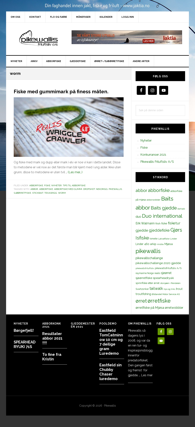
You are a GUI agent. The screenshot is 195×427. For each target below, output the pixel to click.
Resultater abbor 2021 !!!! (52, 338)
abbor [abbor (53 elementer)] (141, 190)
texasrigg (50, 199)
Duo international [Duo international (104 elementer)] (162, 216)
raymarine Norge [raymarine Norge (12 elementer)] (145, 273)
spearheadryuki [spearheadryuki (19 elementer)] (163, 278)
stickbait (37, 199)
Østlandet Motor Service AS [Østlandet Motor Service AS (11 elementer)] (166, 294)
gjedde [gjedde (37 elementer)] (142, 230)
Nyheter (56, 192)
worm (62, 199)
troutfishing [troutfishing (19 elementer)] (143, 294)
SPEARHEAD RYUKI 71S (25, 344)
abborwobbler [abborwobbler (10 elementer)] (153, 199)
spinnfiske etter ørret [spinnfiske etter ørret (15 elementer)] (147, 282)
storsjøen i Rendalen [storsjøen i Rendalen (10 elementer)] (170, 283)
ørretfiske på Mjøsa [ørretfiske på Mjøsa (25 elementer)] (150, 307)
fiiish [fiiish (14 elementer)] (158, 223)
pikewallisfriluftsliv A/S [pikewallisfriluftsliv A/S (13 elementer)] (168, 268)
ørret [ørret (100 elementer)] (141, 301)
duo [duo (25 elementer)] (138, 216)
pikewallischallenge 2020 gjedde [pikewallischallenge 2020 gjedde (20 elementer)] (158, 263)
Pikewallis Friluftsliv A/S (157, 162)
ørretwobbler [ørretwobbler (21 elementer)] (174, 307)
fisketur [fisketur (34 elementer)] (174, 223)
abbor (34, 196)
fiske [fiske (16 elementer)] (164, 223)
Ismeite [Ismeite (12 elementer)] (153, 238)
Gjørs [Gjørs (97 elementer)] (176, 230)
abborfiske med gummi (68, 196)
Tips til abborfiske (74, 192)
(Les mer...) (75, 179)
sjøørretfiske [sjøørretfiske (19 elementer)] (144, 278)
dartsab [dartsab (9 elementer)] (181, 209)
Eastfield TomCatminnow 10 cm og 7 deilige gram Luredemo (111, 342)
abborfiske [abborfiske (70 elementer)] (159, 190)
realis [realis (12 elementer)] (157, 273)
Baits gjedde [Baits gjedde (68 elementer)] (164, 208)
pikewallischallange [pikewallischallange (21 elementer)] (149, 258)
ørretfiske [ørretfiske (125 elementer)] (159, 301)
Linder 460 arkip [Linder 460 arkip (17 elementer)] (146, 244)
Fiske (47, 192)
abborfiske (46, 196)
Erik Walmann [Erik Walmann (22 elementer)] (145, 223)
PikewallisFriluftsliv (38, 39)
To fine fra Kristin (51, 356)
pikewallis (115, 196)
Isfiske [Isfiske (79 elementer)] (142, 238)
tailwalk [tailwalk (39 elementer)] (156, 288)
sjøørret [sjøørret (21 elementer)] (166, 273)
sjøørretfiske (22, 199)
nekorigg (102, 196)
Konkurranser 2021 (153, 154)
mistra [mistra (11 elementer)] (160, 244)
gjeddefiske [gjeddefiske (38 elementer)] (159, 230)
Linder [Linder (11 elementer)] (173, 238)
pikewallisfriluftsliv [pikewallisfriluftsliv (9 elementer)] (145, 268)
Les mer (147, 375)
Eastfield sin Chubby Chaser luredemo (110, 372)
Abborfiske (36, 192)
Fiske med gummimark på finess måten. (66, 94)
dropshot (89, 196)
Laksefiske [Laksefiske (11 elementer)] (163, 238)
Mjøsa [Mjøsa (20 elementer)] (168, 244)
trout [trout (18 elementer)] (179, 288)
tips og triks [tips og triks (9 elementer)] (169, 289)
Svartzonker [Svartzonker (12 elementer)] (142, 289)
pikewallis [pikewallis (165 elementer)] (148, 251)
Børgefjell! (24, 330)
